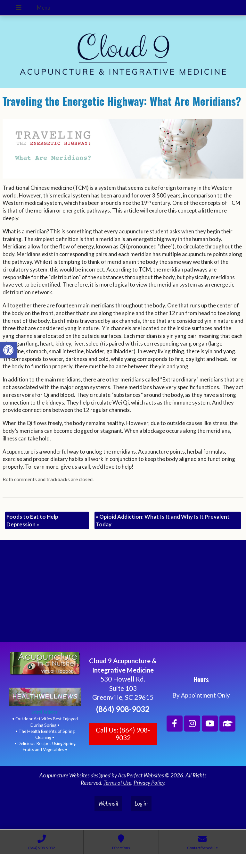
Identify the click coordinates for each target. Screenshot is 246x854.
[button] (8, 350)
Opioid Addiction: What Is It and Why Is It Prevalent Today (163, 520)
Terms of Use (117, 782)
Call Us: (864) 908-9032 (123, 733)
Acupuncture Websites (64, 775)
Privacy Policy (149, 782)
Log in (141, 803)
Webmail (108, 803)
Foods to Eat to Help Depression (32, 520)
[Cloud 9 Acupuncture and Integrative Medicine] (123, 594)
